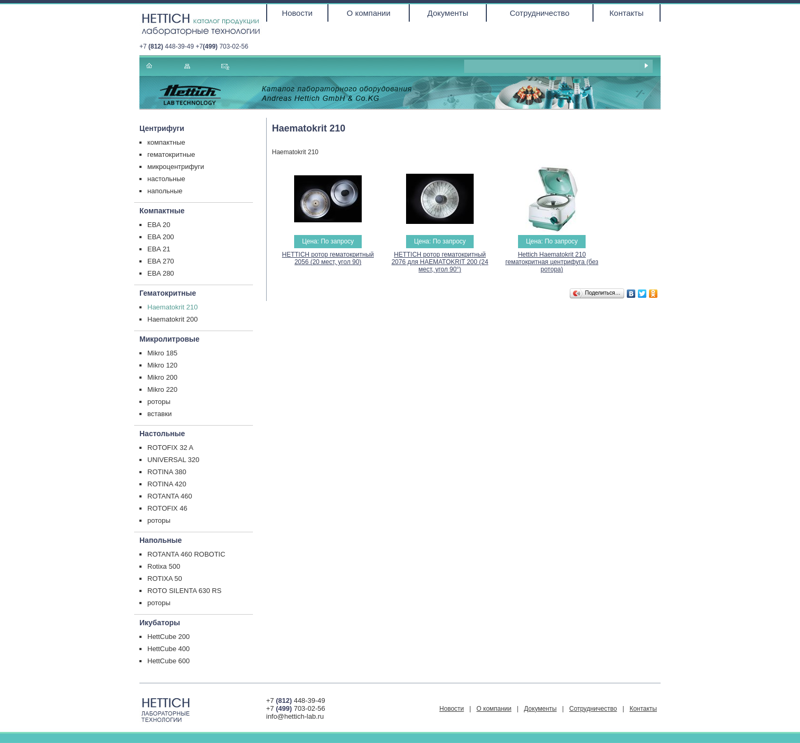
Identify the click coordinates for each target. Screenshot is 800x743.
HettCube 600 (168, 661)
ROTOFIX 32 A (170, 448)
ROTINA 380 (166, 472)
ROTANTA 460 (169, 496)
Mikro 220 (162, 389)
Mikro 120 (162, 365)
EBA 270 (160, 261)
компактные (166, 142)
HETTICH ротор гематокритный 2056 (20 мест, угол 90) (328, 258)
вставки (159, 414)
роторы (159, 402)
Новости (297, 12)
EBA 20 (158, 225)
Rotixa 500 (163, 566)
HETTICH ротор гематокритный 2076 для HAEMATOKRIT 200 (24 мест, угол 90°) (439, 262)
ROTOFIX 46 (167, 508)
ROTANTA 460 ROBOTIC (186, 554)
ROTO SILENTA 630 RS (184, 591)
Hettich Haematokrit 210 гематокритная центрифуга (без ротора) (551, 262)
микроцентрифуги (175, 167)
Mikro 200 (162, 377)
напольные (165, 191)
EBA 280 (160, 273)
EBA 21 (158, 249)
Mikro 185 (162, 353)
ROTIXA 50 (164, 578)
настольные (166, 179)
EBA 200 (160, 237)
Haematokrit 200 (172, 319)
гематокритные (171, 154)
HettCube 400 (168, 649)
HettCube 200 (168, 637)
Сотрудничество (539, 12)
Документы (447, 12)
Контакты (626, 12)
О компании (369, 12)
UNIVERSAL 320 (173, 460)
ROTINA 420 (166, 484)
